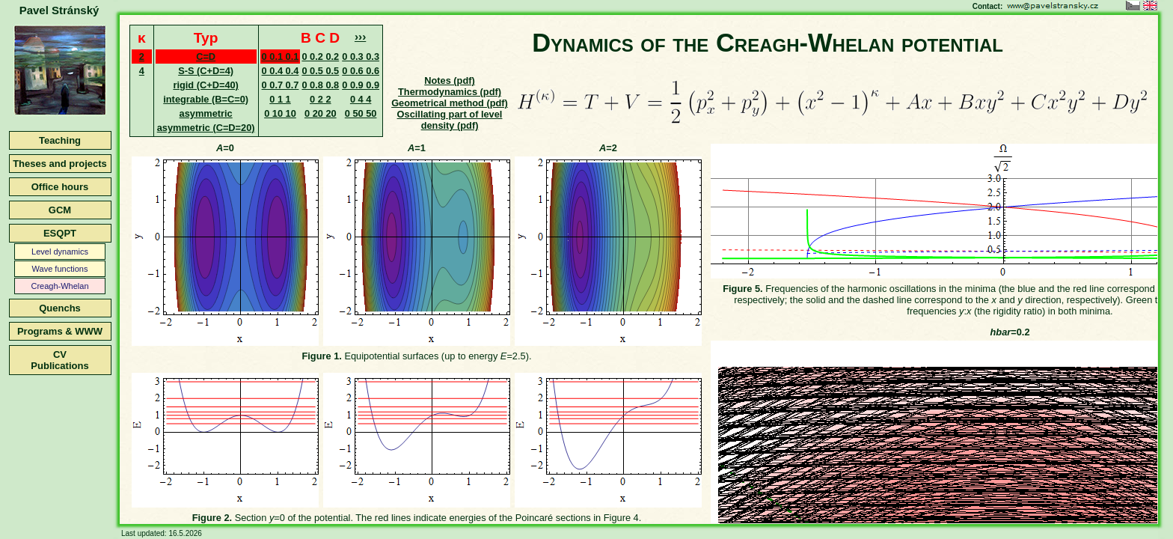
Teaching (60, 140)
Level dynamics (59, 251)
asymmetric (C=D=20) (206, 127)
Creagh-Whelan (59, 285)
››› (360, 36)
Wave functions (60, 268)
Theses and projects (60, 163)
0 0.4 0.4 (280, 70)
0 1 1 (279, 99)
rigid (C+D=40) (205, 85)
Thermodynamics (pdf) (449, 91)
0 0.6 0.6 (360, 70)
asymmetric (206, 113)
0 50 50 (361, 113)
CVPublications (59, 360)
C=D (205, 56)
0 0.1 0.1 (280, 56)
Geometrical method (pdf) (449, 103)
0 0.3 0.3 (360, 56)
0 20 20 (320, 113)
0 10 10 (280, 113)
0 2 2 (320, 99)
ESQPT (59, 233)
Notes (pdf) (449, 80)
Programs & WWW (59, 331)
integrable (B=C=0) (205, 99)
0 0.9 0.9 (360, 85)
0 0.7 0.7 (280, 85)
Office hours (60, 186)
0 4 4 (360, 99)
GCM (60, 210)
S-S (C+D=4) (205, 70)
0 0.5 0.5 (320, 70)
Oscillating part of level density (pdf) (450, 120)
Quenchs (60, 308)
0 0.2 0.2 (320, 56)
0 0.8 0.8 (320, 85)
